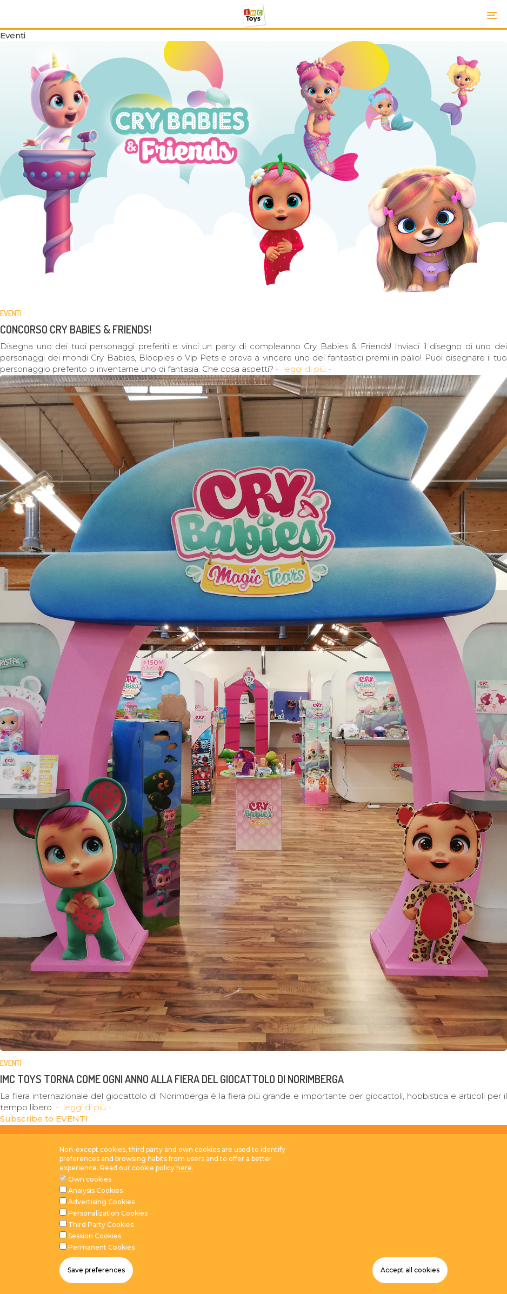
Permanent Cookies (101, 1247)
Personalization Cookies (108, 1213)
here (184, 1168)
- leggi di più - (303, 369)
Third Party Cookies (101, 1224)
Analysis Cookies (95, 1190)
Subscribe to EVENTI (44, 1118)
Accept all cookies (410, 1270)
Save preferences (96, 1270)
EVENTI (11, 313)
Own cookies (89, 1179)
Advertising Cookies (101, 1202)
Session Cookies (94, 1236)
